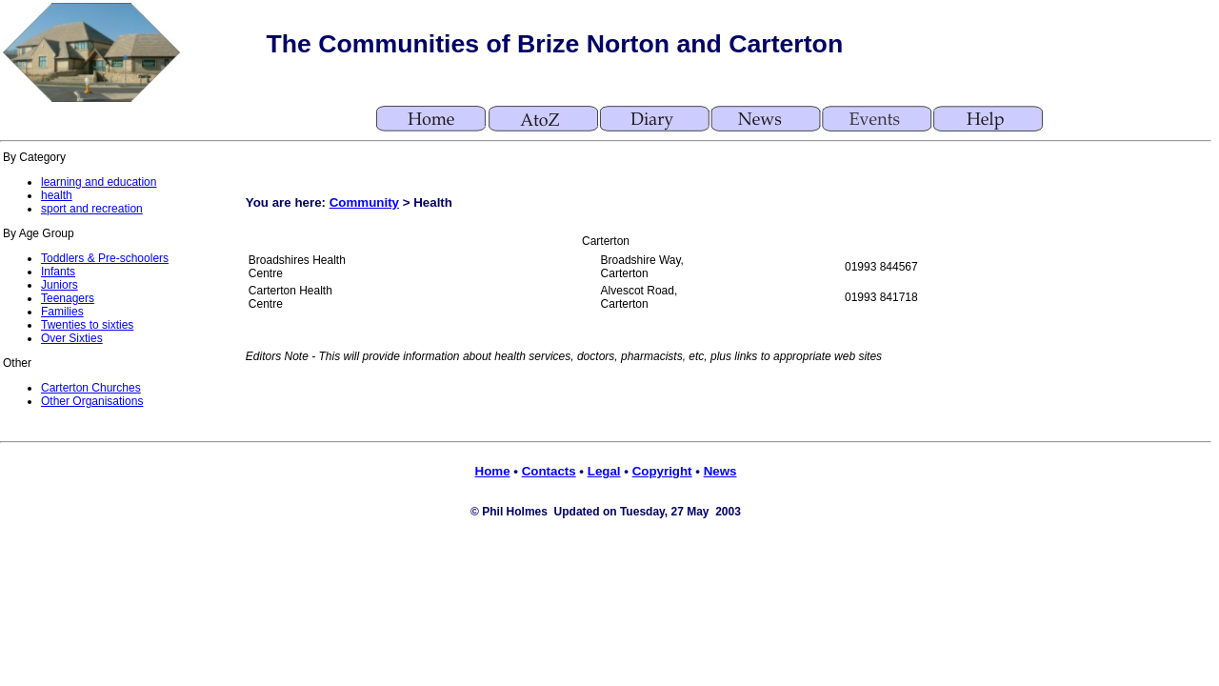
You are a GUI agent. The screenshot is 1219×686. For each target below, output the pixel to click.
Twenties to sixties (87, 325)
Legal (604, 471)
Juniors (59, 285)
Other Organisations (92, 401)
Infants (58, 271)
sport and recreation (92, 208)
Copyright (662, 471)
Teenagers (67, 298)
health (56, 195)
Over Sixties (72, 338)
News (720, 471)
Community (364, 202)
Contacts (549, 471)
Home (492, 471)
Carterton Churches (91, 387)
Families (62, 311)
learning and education (98, 182)
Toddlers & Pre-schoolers (105, 258)
